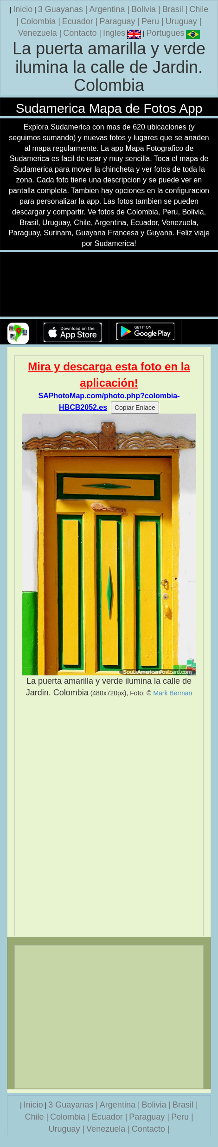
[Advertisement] (109, 817)
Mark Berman (172, 693)
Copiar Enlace (135, 407)
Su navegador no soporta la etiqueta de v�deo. (109, 285)
